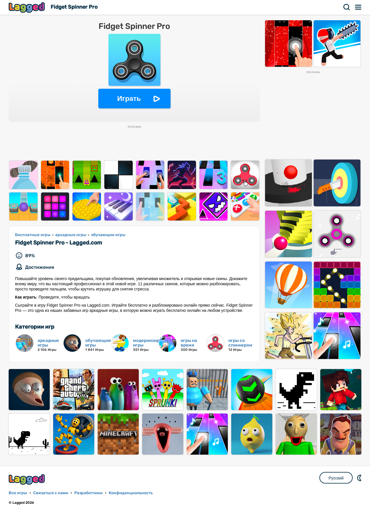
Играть (129, 98)
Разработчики (88, 492)
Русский (336, 478)
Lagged (27, 7)
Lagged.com (27, 479)
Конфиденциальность (131, 492)
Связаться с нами (50, 492)
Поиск (347, 7)
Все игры (18, 492)
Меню (358, 7)
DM (360, 478)
